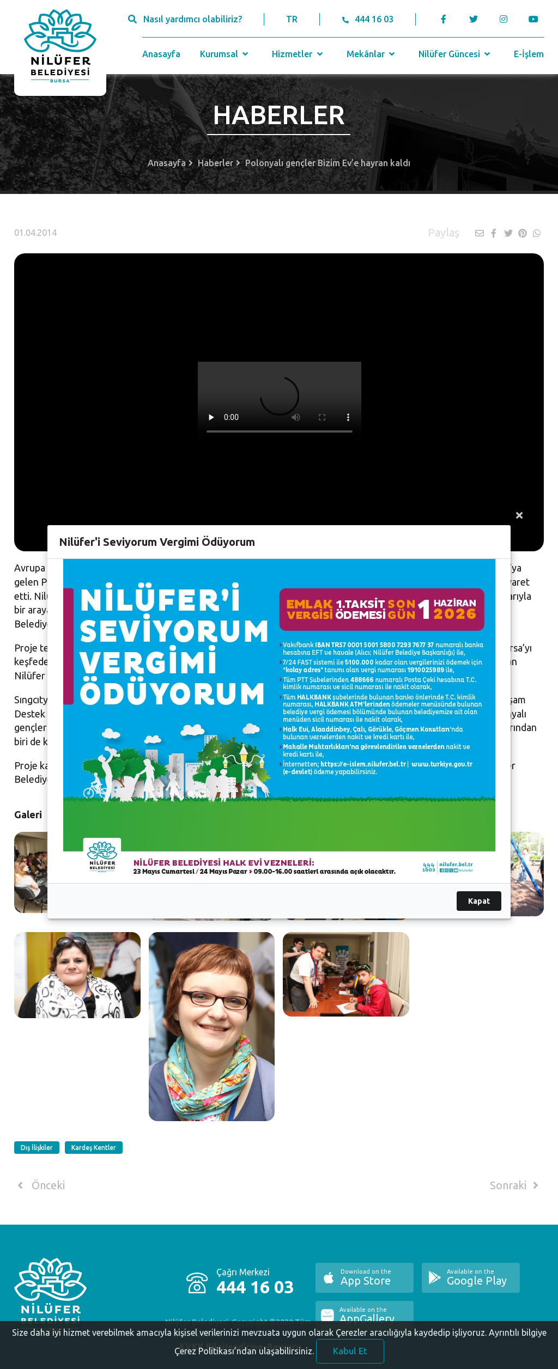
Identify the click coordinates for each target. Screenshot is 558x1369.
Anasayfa (161, 54)
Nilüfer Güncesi (455, 54)
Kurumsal (225, 54)
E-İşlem (529, 54)
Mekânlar (372, 54)
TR (292, 19)
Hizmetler (298, 54)
